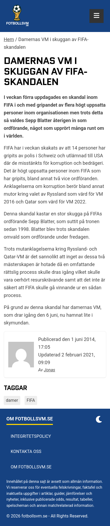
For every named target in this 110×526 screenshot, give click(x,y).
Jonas (49, 369)
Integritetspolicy (31, 436)
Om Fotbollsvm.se (31, 466)
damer (12, 400)
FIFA (31, 400)
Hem (9, 39)
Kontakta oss (26, 451)
